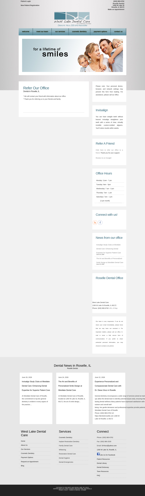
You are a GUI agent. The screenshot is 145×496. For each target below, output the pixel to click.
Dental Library (102, 463)
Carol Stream (69, 488)
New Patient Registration (30, 5)
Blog (22, 466)
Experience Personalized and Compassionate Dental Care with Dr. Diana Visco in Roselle (108, 386)
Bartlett (61, 488)
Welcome (25, 31)
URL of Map (113, 308)
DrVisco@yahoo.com (109, 446)
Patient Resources (103, 459)
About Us (24, 445)
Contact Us (118, 31)
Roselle (89, 488)
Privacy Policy (63, 490)
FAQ (98, 475)
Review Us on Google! (103, 158)
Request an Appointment (29, 462)
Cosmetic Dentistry (79, 31)
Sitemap (83, 490)
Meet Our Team (42, 31)
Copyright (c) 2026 (61, 487)
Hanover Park (78, 488)
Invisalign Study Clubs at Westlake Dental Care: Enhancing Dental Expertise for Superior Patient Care (108, 249)
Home (23, 441)
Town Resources (103, 471)
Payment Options (100, 31)
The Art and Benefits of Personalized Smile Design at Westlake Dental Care (70, 386)
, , (107, 450)
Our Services (60, 31)
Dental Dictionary (103, 467)
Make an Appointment (116, 9)
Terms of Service (74, 490)
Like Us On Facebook (106, 455)
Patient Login (26, 1)
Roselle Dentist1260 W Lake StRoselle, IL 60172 (117, 5)
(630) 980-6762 (118, 1)
